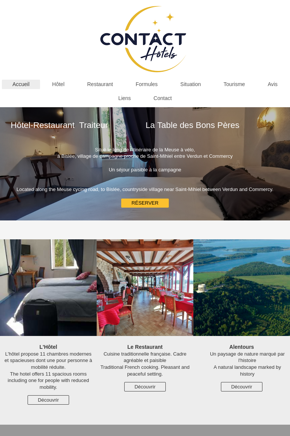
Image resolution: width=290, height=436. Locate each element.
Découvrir (48, 400)
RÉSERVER (144, 203)
